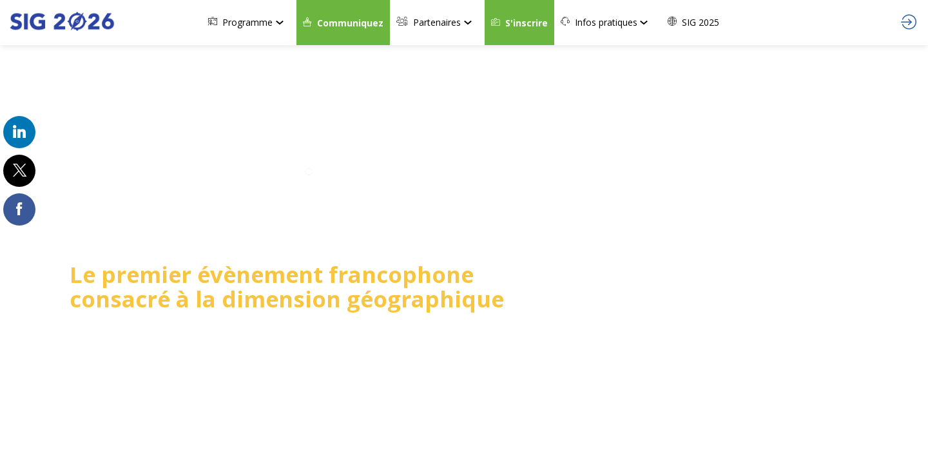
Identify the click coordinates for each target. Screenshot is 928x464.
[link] (249, 22)
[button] (343, 22)
